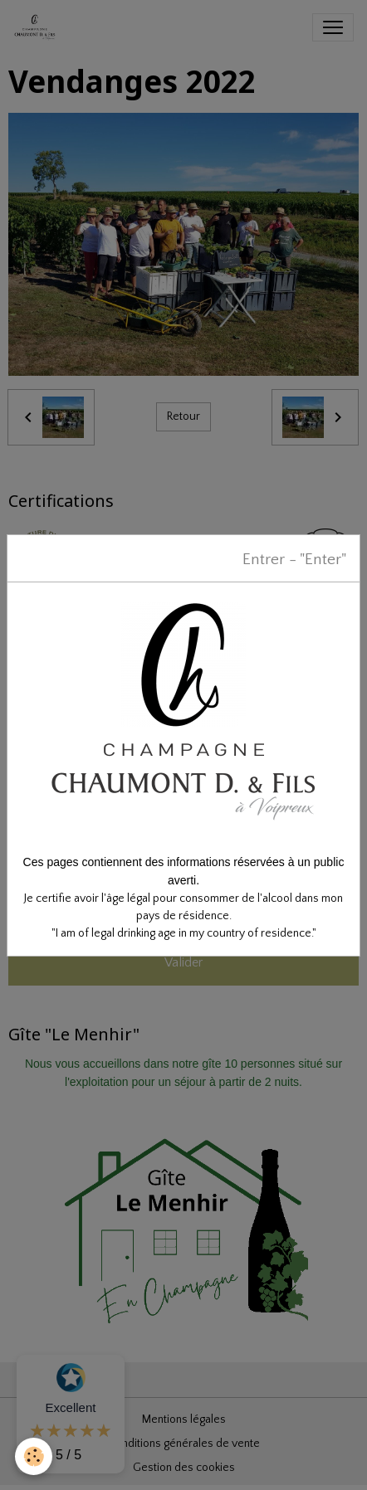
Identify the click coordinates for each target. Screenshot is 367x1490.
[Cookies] (33, 1456)
